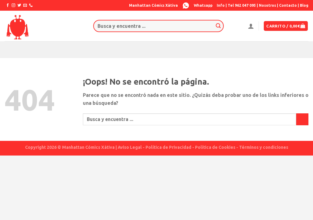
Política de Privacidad (168, 147)
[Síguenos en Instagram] (13, 5)
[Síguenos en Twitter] (19, 5)
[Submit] (218, 26)
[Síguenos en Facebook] (7, 5)
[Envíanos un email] (25, 5)
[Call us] (31, 5)
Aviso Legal (130, 147)
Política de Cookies (215, 147)
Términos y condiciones (263, 147)
